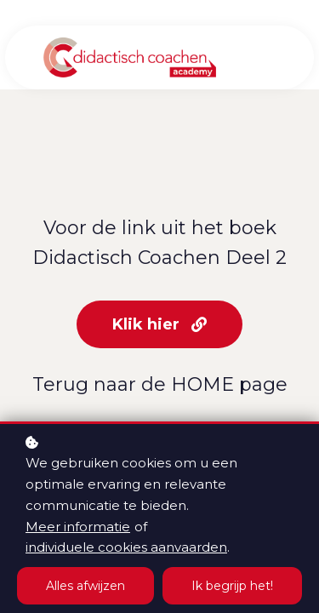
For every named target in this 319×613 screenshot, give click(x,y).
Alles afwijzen (85, 585)
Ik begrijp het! (232, 585)
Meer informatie (78, 526)
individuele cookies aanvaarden (126, 547)
